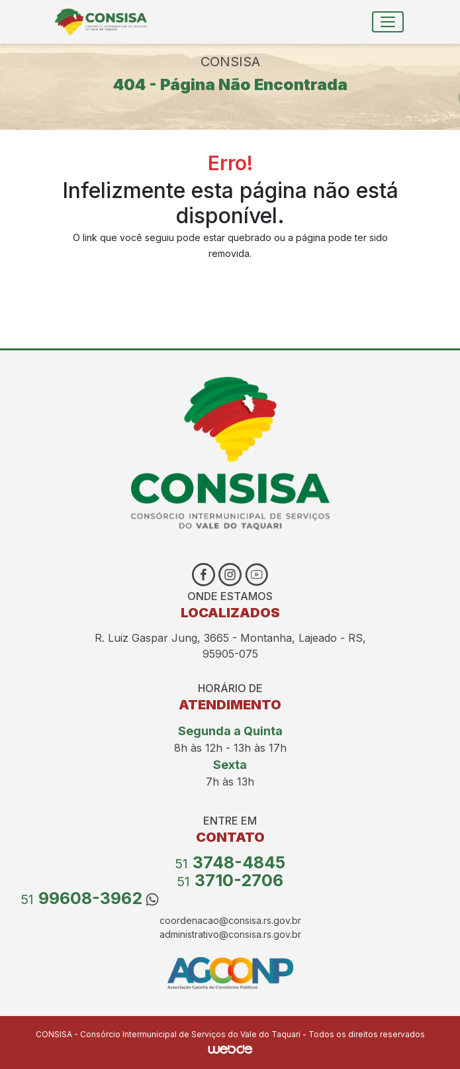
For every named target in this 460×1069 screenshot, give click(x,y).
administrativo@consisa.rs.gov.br (230, 934)
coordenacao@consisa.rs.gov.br (230, 920)
